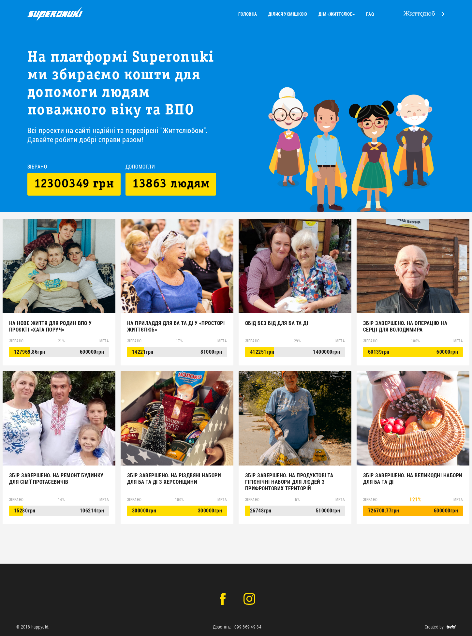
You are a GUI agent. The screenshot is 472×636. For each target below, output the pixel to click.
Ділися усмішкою (287, 14)
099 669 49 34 (247, 627)
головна (247, 14)
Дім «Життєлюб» (336, 14)
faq (370, 14)
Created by (440, 627)
